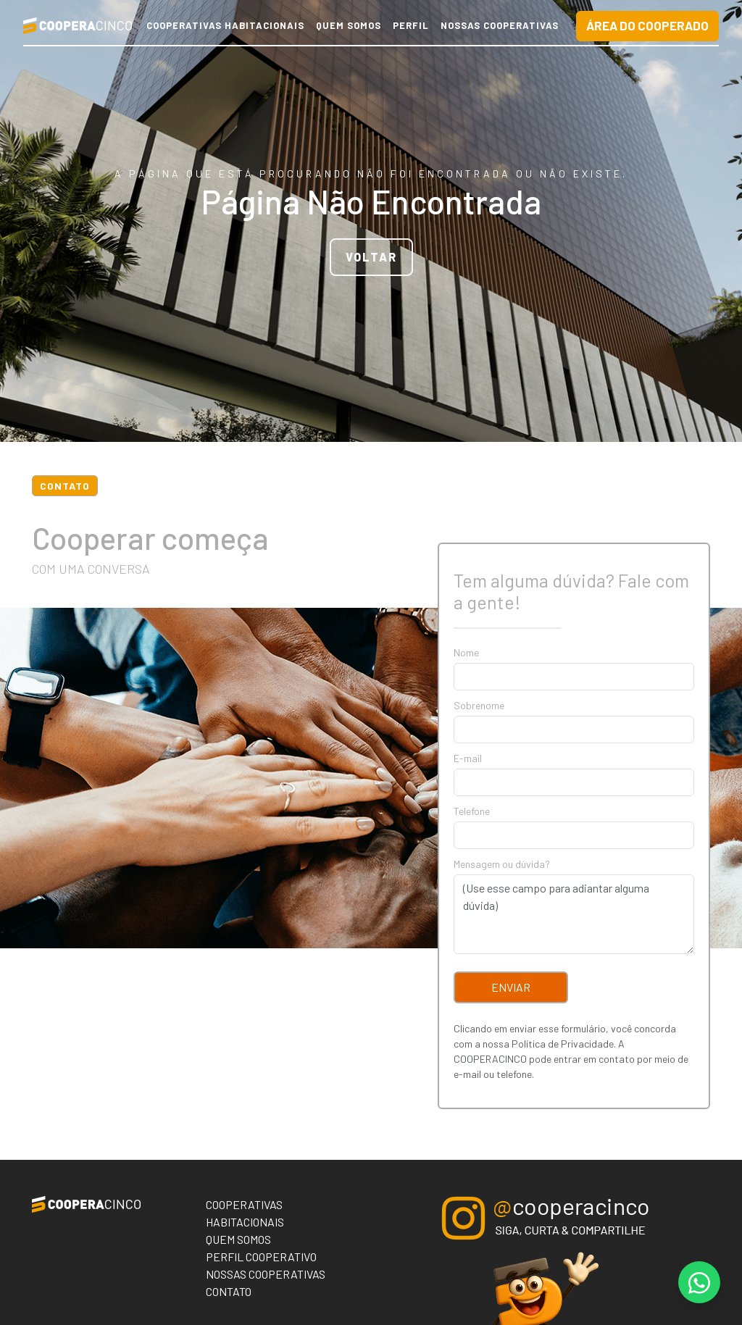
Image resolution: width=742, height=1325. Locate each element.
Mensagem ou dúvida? (502, 864)
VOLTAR (371, 257)
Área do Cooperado (647, 25)
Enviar (510, 987)
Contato (228, 1291)
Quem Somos (348, 25)
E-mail (468, 758)
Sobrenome (479, 705)
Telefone (472, 811)
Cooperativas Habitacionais (225, 25)
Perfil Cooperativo (261, 1256)
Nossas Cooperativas (500, 25)
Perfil (411, 25)
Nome (466, 652)
